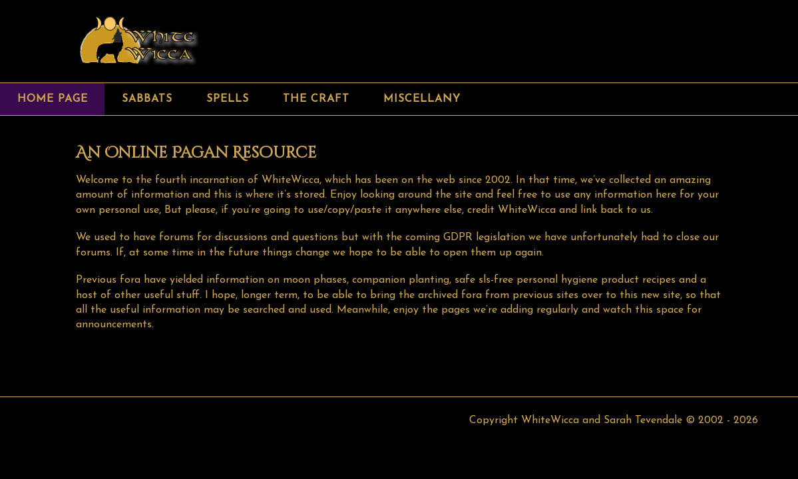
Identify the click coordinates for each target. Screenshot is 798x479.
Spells (227, 99)
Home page (52, 99)
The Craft (316, 99)
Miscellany (422, 99)
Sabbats (147, 99)
